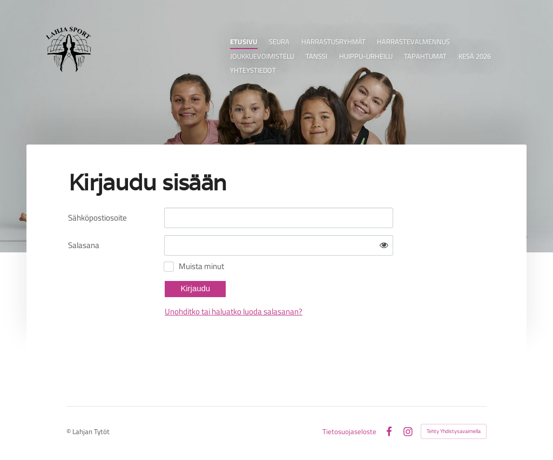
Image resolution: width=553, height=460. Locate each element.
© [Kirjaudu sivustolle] (69, 431)
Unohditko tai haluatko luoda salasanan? (233, 311)
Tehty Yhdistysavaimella (454, 431)
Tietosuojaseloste (349, 431)
